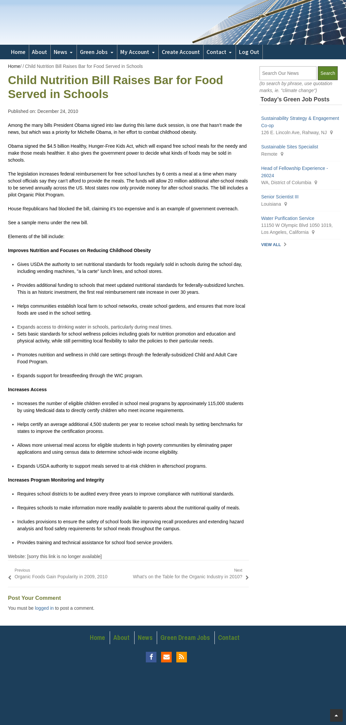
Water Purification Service (288, 218)
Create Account (181, 52)
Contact (216, 52)
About (39, 52)
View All (271, 244)
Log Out (249, 52)
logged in (44, 608)
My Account (134, 52)
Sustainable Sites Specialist (290, 146)
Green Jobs (94, 52)
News (60, 52)
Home (18, 52)
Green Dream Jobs (185, 637)
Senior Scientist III (280, 196)
